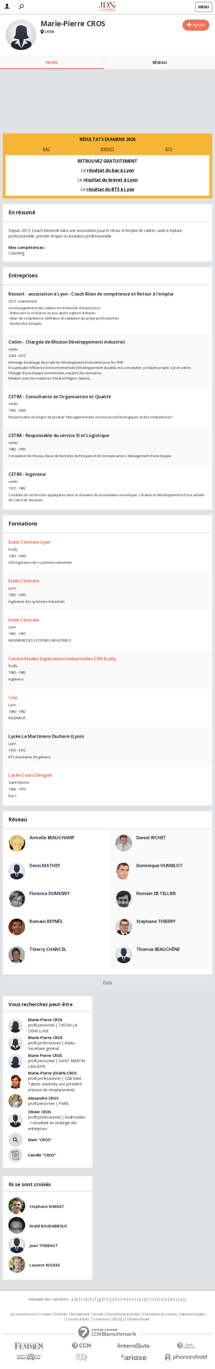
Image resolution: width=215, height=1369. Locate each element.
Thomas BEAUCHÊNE (158, 949)
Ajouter (199, 24)
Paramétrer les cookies (160, 1314)
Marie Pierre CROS (45, 1055)
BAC (46, 149)
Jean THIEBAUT (43, 1245)
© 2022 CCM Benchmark (131, 1319)
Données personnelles (123, 1314)
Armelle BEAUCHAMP (51, 838)
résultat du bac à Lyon (110, 170)
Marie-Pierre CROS (45, 1019)
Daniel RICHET (151, 838)
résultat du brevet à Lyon (110, 180)
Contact (46, 1314)
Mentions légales (193, 1314)
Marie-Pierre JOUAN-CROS (52, 1073)
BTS (168, 149)
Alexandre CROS (43, 1098)
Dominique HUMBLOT (159, 865)
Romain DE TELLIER (156, 893)
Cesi (12, 697)
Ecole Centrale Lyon (29, 542)
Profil (52, 62)
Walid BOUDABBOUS (48, 1226)
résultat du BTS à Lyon (110, 189)
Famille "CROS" (42, 1155)
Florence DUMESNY (49, 893)
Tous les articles (77, 1319)
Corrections (101, 1319)
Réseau (160, 62)
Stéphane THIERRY (156, 921)
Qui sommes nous (23, 1314)
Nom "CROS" (40, 1139)
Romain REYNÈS (45, 921)
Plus (107, 982)
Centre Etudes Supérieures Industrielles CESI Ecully (62, 659)
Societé (98, 1314)
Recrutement (80, 1314)
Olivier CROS (39, 1111)
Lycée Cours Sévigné (30, 775)
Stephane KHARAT (46, 1206)
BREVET (107, 149)
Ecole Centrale (23, 581)
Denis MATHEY (44, 865)
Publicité (61, 1314)
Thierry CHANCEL (47, 949)
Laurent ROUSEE (44, 1265)
